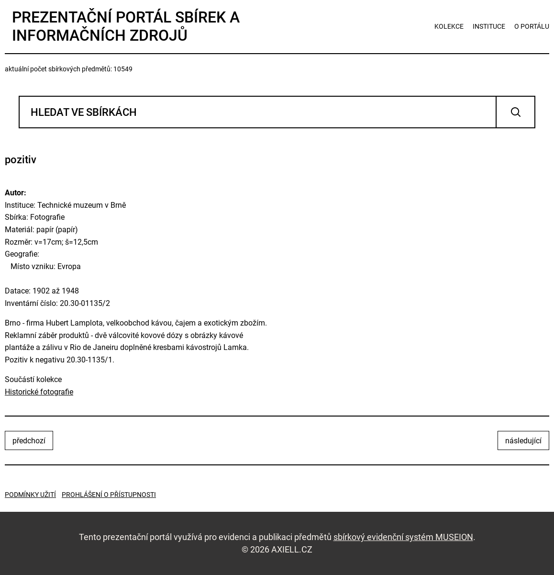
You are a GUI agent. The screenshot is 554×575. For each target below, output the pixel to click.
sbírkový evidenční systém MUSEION (403, 537)
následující (523, 440)
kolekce (449, 26)
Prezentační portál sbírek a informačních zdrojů (126, 26)
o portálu (531, 26)
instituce (489, 26)
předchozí (28, 440)
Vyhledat (515, 112)
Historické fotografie (39, 391)
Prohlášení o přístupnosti (109, 494)
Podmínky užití (30, 494)
